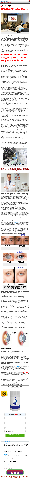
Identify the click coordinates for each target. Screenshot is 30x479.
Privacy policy (13, 477)
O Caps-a (8, 326)
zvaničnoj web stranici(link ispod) (15, 378)
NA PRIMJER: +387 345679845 (15, 425)
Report (18, 477)
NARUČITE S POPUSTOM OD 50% (15, 471)
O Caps (16, 222)
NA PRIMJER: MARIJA (15, 421)
